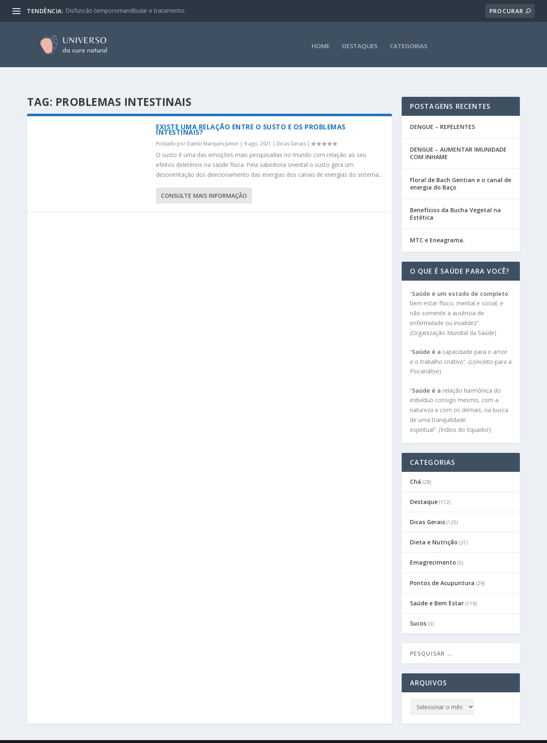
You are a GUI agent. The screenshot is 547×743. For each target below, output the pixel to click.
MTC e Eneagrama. (437, 224)
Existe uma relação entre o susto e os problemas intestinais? (251, 113)
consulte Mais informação (204, 179)
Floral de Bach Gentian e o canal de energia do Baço (460, 167)
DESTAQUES (359, 43)
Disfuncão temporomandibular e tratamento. (125, 10)
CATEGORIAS (408, 43)
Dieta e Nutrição (434, 526)
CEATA (159, 733)
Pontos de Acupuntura (442, 567)
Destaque (424, 486)
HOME (321, 43)
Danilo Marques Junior (213, 127)
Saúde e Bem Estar (437, 587)
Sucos (418, 607)
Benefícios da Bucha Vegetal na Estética (455, 197)
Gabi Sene (89, 733)
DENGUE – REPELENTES (442, 111)
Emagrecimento (433, 546)
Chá (415, 465)
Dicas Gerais (291, 127)
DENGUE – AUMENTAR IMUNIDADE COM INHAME (458, 137)
